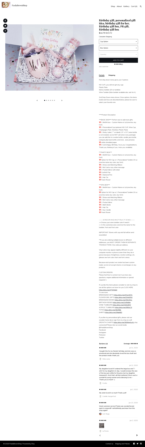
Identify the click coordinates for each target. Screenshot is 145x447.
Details (101, 75)
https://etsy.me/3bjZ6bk (112, 310)
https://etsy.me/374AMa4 (108, 290)
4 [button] (50, 100)
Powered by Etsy (28, 444)
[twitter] (137, 444)
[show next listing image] (62, 101)
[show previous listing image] (37, 101)
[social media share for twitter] (5, 26)
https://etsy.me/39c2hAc (123, 300)
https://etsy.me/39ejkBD (113, 312)
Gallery (126, 6)
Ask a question (103, 66)
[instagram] (141, 444)
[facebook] (134, 444)
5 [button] (52, 100)
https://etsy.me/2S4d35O (123, 297)
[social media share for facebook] (5, 21)
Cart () (134, 6)
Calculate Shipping (105, 37)
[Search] (140, 7)
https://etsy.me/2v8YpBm (122, 302)
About (119, 6)
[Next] (137, 435)
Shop (113, 6)
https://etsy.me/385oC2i (123, 307)
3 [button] (48, 100)
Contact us (109, 444)
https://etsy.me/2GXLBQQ (122, 305)
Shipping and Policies (122, 444)
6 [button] (54, 100)
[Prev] (100, 436)
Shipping (111, 75)
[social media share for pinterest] (5, 31)
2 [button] (46, 100)
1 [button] (44, 100)
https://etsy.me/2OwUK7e (123, 295)
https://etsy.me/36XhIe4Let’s (124, 322)
